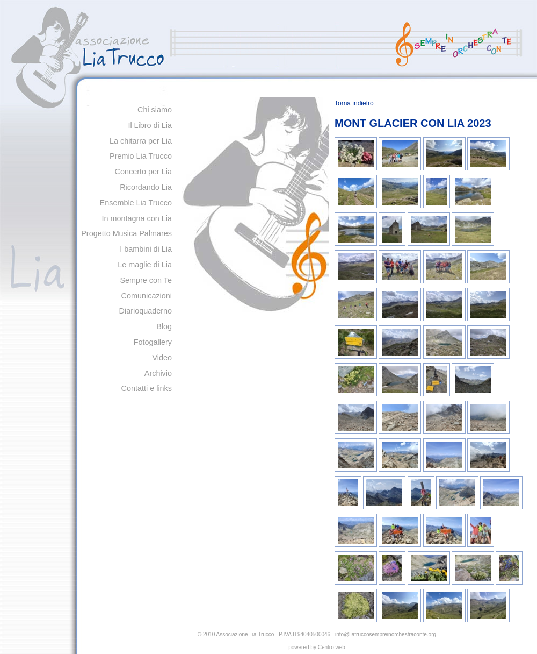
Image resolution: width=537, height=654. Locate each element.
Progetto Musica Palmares (126, 233)
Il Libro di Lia (150, 125)
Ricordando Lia (146, 187)
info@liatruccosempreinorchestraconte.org (385, 634)
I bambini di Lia (146, 249)
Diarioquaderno (145, 311)
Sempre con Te (146, 280)
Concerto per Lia (143, 171)
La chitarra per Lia (141, 141)
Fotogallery (153, 342)
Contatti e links (146, 388)
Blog (164, 326)
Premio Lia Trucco (141, 156)
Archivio (158, 373)
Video (162, 357)
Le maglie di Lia (145, 264)
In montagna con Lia (137, 218)
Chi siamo (154, 109)
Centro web (331, 647)
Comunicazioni (146, 296)
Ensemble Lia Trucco (136, 202)
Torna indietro (354, 103)
